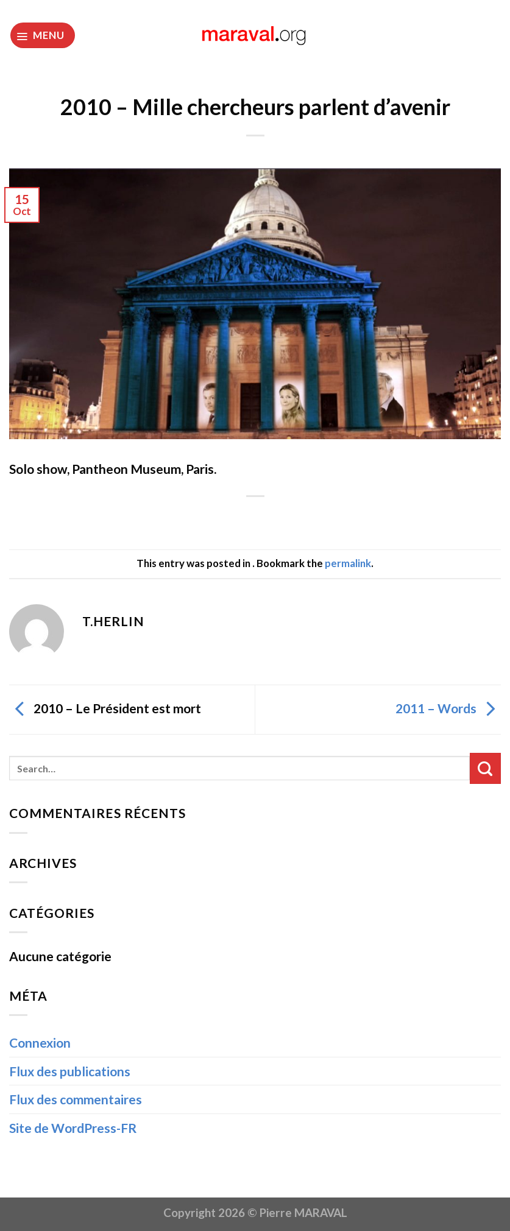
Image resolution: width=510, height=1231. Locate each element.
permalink (348, 563)
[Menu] (42, 35)
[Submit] (485, 768)
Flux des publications (69, 1071)
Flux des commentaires (75, 1099)
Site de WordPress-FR (72, 1127)
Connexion (40, 1042)
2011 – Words (448, 708)
